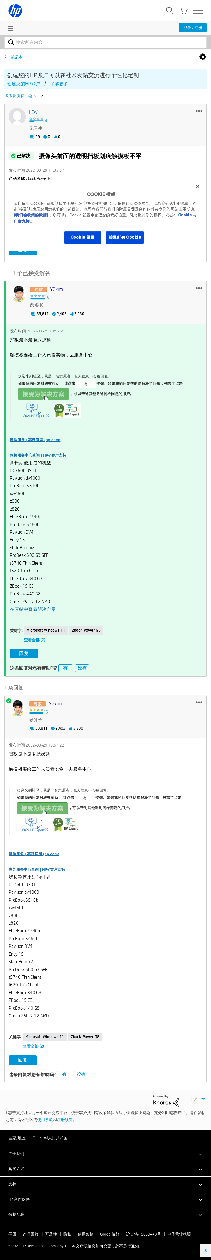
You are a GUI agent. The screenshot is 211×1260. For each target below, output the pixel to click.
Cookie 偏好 (109, 1233)
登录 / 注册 (192, 27)
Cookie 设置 (82, 237)
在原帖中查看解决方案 (33, 609)
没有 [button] (82, 668)
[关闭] (198, 186)
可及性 (51, 1233)
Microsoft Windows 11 (45, 630)
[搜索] (105, 42)
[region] (105, 215)
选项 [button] (203, 57)
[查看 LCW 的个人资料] (33, 112)
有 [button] (65, 668)
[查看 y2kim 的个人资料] (56, 289)
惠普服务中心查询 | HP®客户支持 (38, 455)
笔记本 (17, 57)
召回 (12, 1233)
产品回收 (31, 1233)
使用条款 (45, 1119)
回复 (24, 653)
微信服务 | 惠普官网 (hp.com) (35, 439)
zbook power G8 (86, 630)
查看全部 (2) (34, 639)
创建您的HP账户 (23, 83)
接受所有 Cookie (125, 237)
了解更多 (59, 83)
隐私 (67, 1233)
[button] (199, 110)
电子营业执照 (179, 1233)
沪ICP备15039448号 (143, 1233)
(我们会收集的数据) (31, 215)
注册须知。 (67, 1119)
